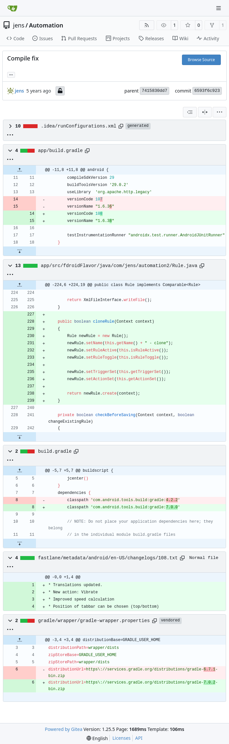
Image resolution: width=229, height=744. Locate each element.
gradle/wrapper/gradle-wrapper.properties (94, 620)
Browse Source (201, 59)
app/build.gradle (60, 150)
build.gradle (55, 451)
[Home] (12, 8)
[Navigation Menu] (219, 8)
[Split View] (205, 112)
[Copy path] (120, 126)
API (138, 738)
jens (19, 25)
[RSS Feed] (146, 25)
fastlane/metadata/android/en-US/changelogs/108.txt (108, 558)
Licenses (121, 738)
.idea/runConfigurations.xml (78, 126)
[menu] (219, 112)
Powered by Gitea (63, 729)
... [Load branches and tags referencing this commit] (11, 74)
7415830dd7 (154, 90)
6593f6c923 (207, 90)
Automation (46, 25)
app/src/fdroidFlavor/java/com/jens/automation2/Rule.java (119, 265)
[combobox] (190, 112)
